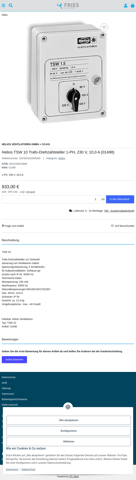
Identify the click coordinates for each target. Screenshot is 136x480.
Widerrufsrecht (10, 404)
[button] (125, 6)
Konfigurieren (69, 430)
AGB (4, 382)
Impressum (12, 469)
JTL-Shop (74, 476)
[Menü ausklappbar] (3, 6)
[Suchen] (11, 6)
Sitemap (6, 388)
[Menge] (51, 199)
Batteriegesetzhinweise (14, 399)
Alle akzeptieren (68, 420)
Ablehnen (68, 441)
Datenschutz (28, 469)
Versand (30, 191)
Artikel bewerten (14, 359)
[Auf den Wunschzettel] (104, 27)
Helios (61, 158)
